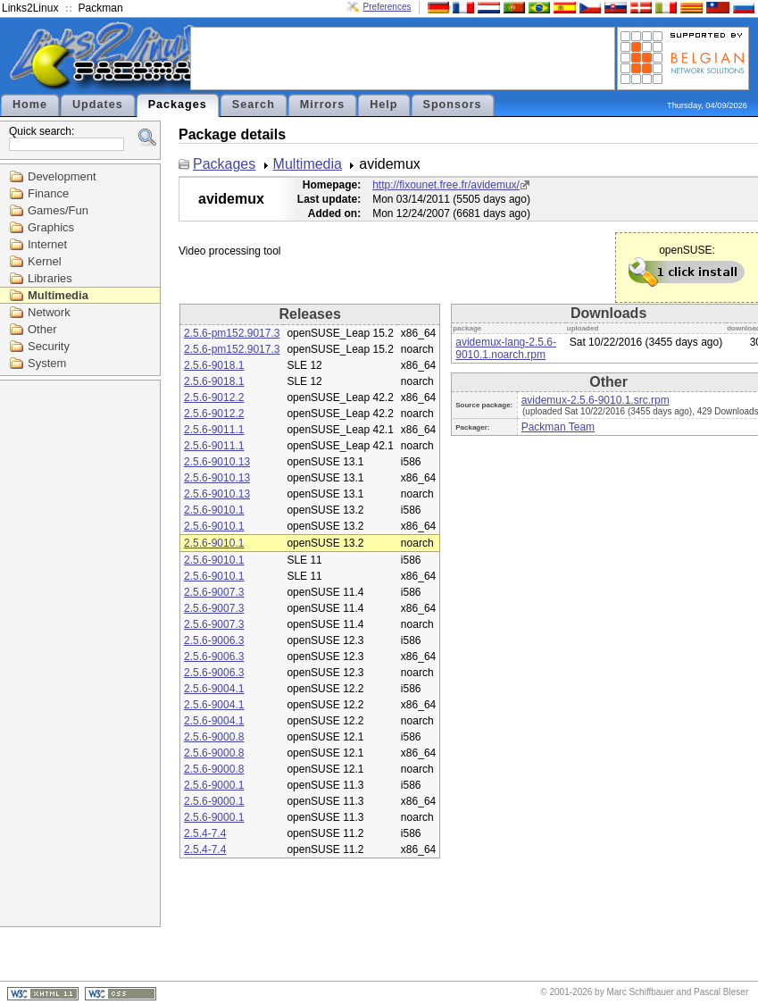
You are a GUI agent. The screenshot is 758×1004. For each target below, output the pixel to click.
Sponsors (452, 104)
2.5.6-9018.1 (214, 365)
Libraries (50, 278)
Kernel (45, 261)
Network (49, 312)
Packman (101, 8)
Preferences (387, 7)
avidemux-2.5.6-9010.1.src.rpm (595, 400)
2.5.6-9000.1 (214, 785)
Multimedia (58, 295)
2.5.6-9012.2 (214, 397)
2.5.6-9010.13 (217, 462)
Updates (97, 104)
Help (383, 104)
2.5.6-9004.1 (214, 688)
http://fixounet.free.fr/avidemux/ (446, 185)
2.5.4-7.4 (205, 833)
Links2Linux (30, 8)
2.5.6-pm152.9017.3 (231, 333)
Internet (47, 244)
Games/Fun (58, 210)
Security (49, 346)
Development (62, 176)
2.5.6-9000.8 (214, 737)
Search (253, 104)
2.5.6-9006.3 (214, 640)
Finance (48, 193)
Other (42, 329)
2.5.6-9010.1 (214, 510)
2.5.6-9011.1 (214, 429)
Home (29, 104)
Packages (177, 104)
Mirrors (322, 104)
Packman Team (558, 427)
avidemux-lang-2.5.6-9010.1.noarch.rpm (505, 348)
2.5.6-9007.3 (214, 592)
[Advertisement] (403, 57)
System (47, 363)
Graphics (51, 227)
